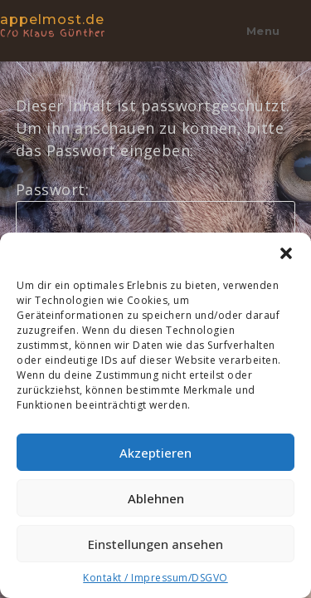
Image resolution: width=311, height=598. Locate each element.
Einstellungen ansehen (155, 544)
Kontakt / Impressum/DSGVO (155, 578)
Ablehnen (156, 498)
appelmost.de (70, 24)
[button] (286, 253)
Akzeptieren (155, 452)
